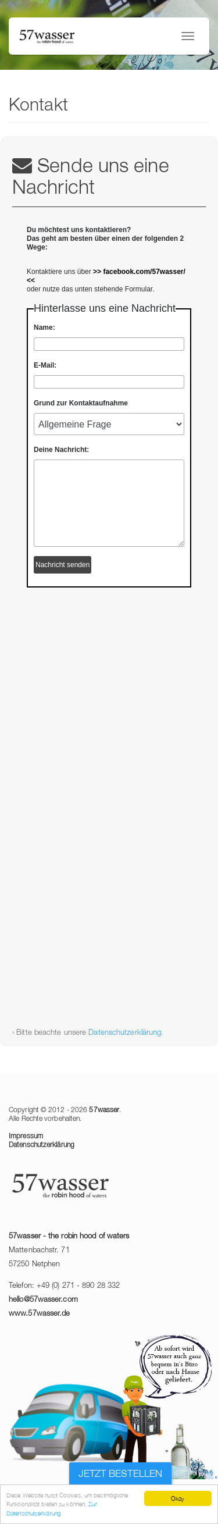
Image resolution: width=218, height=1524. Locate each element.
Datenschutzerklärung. (125, 1033)
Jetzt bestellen (120, 1474)
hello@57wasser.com (43, 1300)
